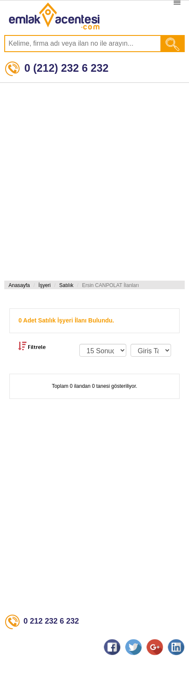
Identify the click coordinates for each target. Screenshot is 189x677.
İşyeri (44, 285)
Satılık (66, 285)
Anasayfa (19, 285)
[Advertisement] (92, 181)
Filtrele (32, 346)
